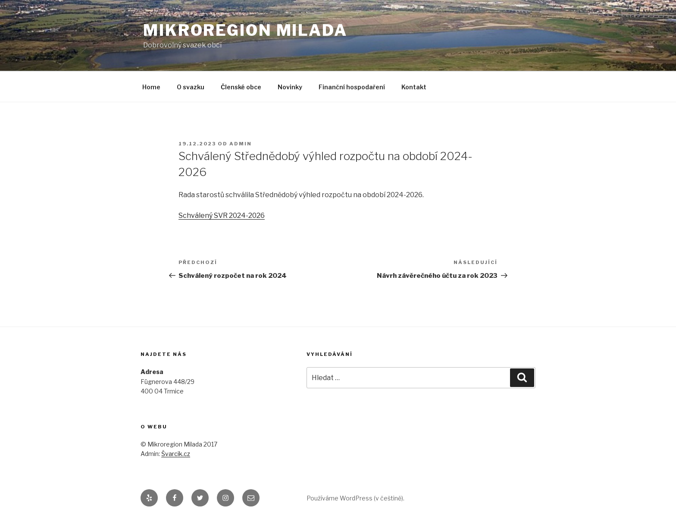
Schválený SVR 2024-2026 (221, 215)
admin (240, 144)
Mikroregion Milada (245, 30)
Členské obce (241, 87)
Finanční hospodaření (352, 87)
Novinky (290, 87)
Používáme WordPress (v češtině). (355, 498)
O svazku (190, 87)
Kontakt (413, 87)
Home (151, 87)
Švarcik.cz (175, 453)
